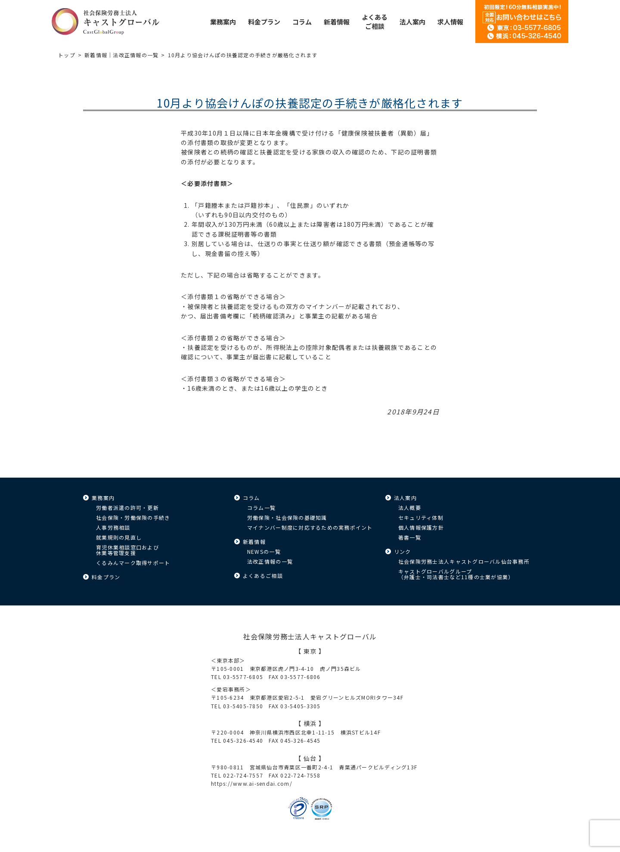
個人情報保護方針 (421, 527)
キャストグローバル (105, 21)
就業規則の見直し (119, 537)
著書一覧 (409, 537)
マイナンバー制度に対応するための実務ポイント (310, 527)
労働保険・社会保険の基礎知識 (287, 517)
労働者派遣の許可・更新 (127, 507)
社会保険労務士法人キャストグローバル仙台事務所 (464, 561)
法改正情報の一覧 (270, 561)
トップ (66, 55)
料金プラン (106, 577)
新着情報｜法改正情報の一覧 (121, 55)
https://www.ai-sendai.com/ (251, 783)
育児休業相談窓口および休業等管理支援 (127, 550)
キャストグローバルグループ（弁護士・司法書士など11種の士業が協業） (456, 574)
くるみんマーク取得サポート (133, 562)
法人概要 (409, 507)
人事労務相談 (113, 527)
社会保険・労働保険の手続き (133, 517)
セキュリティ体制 (420, 517)
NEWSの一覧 (264, 551)
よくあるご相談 (263, 575)
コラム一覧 (261, 507)
